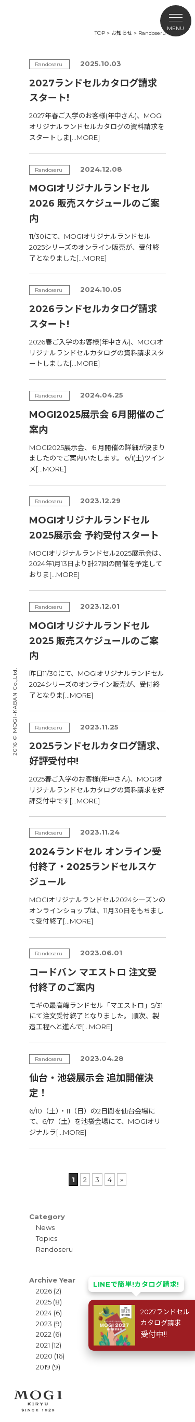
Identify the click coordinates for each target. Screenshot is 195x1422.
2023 (44, 1323)
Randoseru (54, 1249)
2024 (44, 1313)
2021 (43, 1345)
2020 (44, 1356)
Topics (46, 1238)
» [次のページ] (121, 1179)
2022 (43, 1334)
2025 (43, 1302)
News (45, 1227)
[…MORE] (85, 137)
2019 (43, 1367)
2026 (44, 1291)
